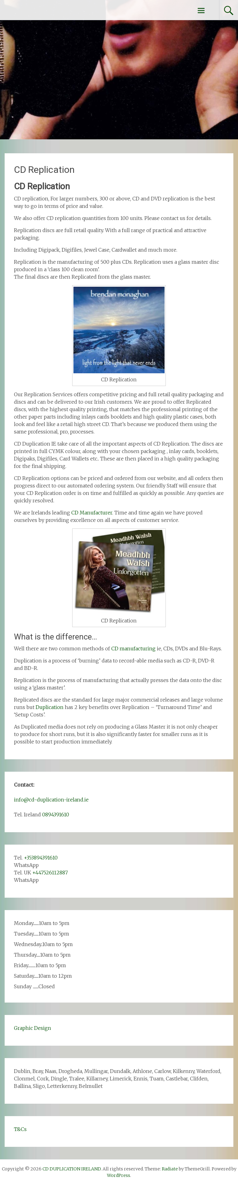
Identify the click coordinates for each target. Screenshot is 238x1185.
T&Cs (20, 1129)
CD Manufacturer (91, 512)
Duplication (50, 707)
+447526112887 (50, 872)
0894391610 (55, 814)
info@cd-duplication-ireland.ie (51, 800)
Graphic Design (32, 1028)
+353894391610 (41, 858)
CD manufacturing (133, 648)
